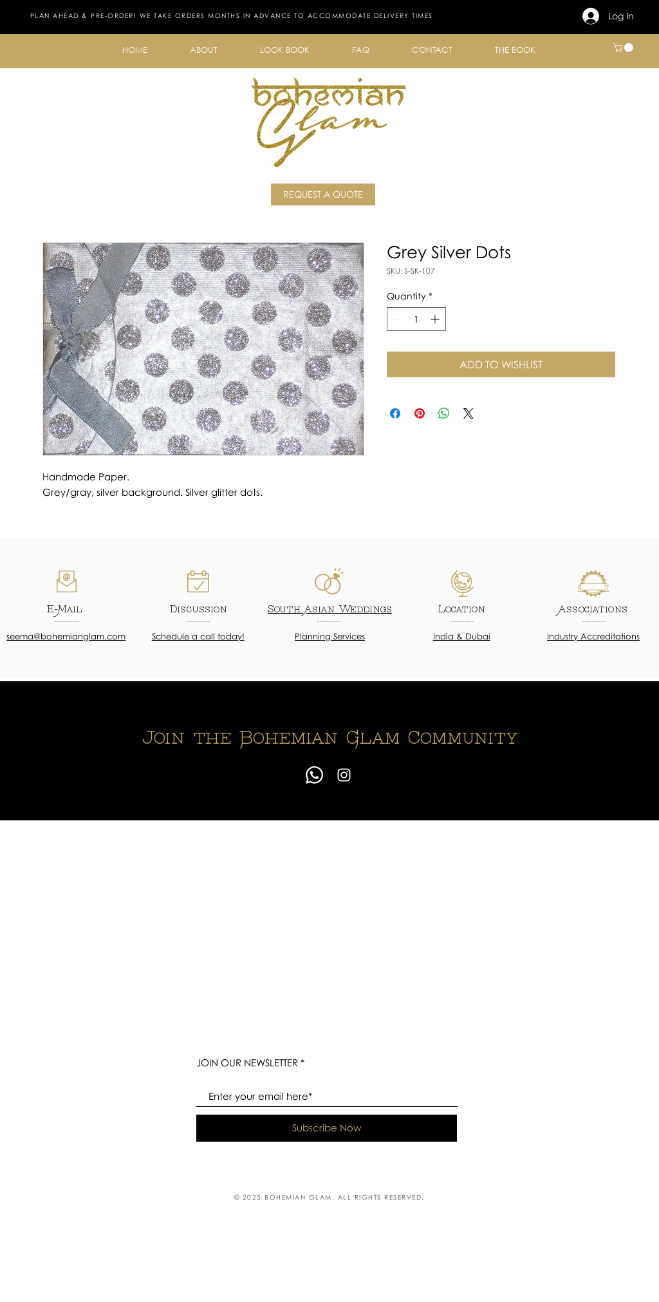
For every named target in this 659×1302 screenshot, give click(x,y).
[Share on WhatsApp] (444, 413)
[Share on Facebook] (395, 413)
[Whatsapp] (314, 775)
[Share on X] (468, 413)
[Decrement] (397, 319)
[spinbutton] (416, 319)
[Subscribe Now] (326, 1128)
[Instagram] (344, 775)
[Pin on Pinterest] (419, 413)
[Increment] (436, 319)
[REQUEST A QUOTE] (323, 194)
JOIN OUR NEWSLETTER (247, 1063)
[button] (204, 50)
